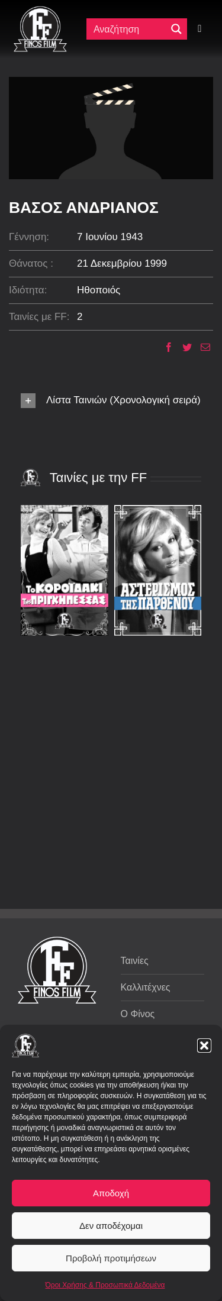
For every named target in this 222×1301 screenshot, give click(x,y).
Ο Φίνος (138, 1014)
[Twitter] (182, 347)
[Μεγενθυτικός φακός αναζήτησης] (176, 29)
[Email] (201, 347)
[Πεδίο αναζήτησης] (129, 29)
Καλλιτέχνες (145, 987)
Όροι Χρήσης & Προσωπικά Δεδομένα (105, 1285)
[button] (204, 1045)
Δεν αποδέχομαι (111, 1226)
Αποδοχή (111, 1193)
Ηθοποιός (98, 290)
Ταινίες (135, 961)
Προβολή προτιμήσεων (111, 1258)
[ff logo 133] (40, 11)
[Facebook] (164, 347)
